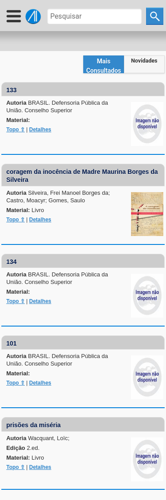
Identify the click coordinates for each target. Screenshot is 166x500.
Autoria (57, 106)
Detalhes (40, 129)
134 (11, 261)
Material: (18, 120)
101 (11, 343)
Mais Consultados (103, 65)
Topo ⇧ (15, 129)
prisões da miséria (33, 425)
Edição (22, 448)
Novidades (144, 60)
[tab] (103, 64)
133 (11, 90)
